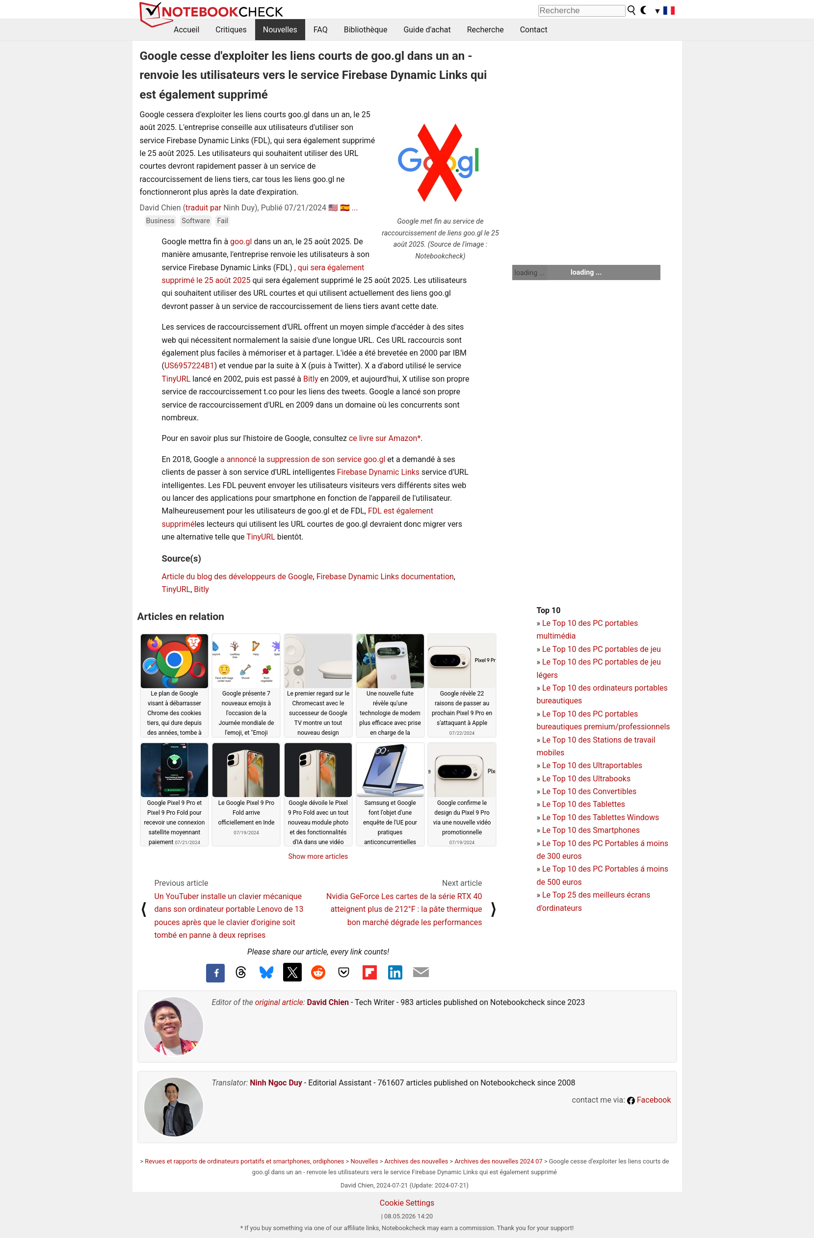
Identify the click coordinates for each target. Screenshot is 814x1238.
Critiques (231, 29)
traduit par (203, 207)
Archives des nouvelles (416, 1161)
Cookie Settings (407, 1203)
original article (279, 1002)
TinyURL (176, 379)
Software (196, 221)
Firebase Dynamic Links (378, 472)
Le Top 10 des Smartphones (591, 830)
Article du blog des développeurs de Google (237, 576)
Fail (222, 221)
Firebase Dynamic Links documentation (385, 576)
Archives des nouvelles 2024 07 (498, 1161)
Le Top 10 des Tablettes (583, 804)
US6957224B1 (189, 365)
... (355, 207)
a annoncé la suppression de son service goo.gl (302, 459)
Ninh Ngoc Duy (276, 1082)
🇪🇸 (345, 207)
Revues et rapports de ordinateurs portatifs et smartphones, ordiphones (244, 1161)
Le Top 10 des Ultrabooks (586, 778)
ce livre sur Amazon (383, 438)
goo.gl (241, 241)
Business (160, 221)
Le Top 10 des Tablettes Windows (600, 817)
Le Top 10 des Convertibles (589, 791)
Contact (534, 29)
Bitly (310, 379)
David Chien (328, 1002)
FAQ (321, 29)
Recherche (485, 29)
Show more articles (318, 856)
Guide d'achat (426, 29)
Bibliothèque (366, 29)
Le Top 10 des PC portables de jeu (601, 649)
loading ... (530, 273)
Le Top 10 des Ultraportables (592, 765)
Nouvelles (280, 29)
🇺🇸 (333, 207)
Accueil (186, 29)
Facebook (649, 1100)
